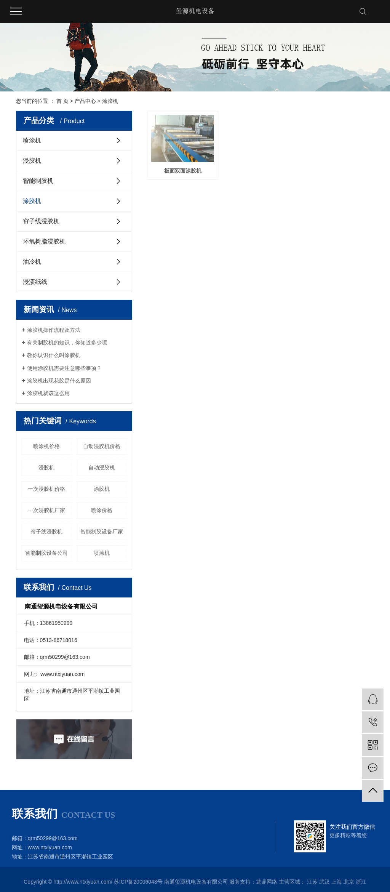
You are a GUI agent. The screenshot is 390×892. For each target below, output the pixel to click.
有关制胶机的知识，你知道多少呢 (67, 343)
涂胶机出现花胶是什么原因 (59, 381)
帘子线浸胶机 (41, 221)
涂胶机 (110, 101)
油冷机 (32, 261)
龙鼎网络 (266, 882)
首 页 (62, 101)
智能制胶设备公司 (46, 553)
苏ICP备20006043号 (138, 882)
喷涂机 (32, 140)
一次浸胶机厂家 (46, 510)
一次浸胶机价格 (46, 489)
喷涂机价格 (46, 446)
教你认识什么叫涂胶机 (53, 355)
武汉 (324, 882)
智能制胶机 (38, 181)
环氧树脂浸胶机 (44, 241)
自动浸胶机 (101, 467)
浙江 (361, 882)
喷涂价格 (101, 510)
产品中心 (85, 101)
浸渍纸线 (35, 282)
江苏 (312, 882)
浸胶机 (32, 160)
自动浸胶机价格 (101, 446)
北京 (349, 882)
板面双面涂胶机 (182, 171)
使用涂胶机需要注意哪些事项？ (64, 368)
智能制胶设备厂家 (101, 531)
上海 (336, 882)
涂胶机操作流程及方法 (53, 330)
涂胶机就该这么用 (48, 393)
